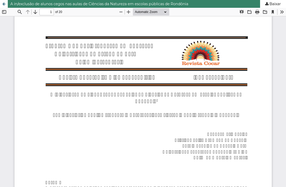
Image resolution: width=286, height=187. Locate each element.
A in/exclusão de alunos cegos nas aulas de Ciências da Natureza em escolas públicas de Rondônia (99, 4)
